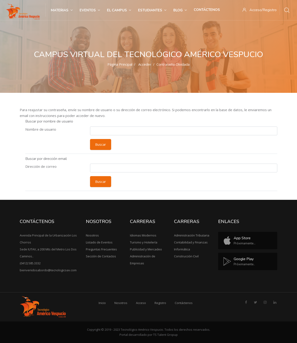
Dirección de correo (41, 166)
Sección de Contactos (101, 256)
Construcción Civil (186, 256)
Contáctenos (207, 9)
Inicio (102, 303)
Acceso (141, 303)
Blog (180, 10)
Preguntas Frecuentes (101, 249)
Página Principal (119, 64)
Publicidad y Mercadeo (146, 249)
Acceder (144, 64)
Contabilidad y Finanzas (191, 242)
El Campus (119, 10)
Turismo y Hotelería (143, 242)
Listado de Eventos (99, 242)
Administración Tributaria (191, 235)
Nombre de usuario (40, 129)
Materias (62, 10)
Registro (160, 303)
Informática (182, 249)
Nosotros (92, 235)
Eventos (90, 10)
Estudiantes (152, 10)
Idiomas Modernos (143, 235)
